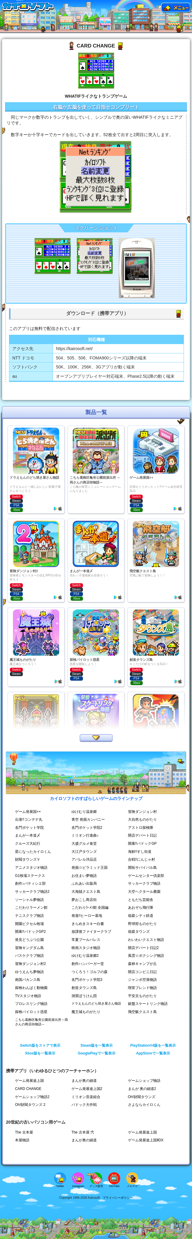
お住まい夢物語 (84, 876)
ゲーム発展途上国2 (87, 1089)
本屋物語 (22, 1140)
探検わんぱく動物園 (31, 988)
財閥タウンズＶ (27, 859)
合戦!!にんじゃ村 (141, 859)
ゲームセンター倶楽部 (146, 876)
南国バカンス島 (27, 980)
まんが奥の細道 (84, 1081)
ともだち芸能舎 (140, 900)
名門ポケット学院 (29, 827)
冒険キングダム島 (29, 948)
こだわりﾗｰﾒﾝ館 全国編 (90, 907)
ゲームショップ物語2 (32, 1097)
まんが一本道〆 (27, 835)
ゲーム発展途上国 (29, 1081)
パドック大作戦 (84, 1105)
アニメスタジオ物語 (31, 867)
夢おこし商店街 (84, 900)
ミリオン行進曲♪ (85, 835)
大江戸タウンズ (84, 852)
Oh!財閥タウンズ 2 (30, 1105)
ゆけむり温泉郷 (84, 812)
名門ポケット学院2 (87, 827)
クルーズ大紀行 (27, 843)
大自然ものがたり (142, 819)
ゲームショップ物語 (144, 1081)
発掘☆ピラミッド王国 (90, 867)
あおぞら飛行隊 (140, 907)
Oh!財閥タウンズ (141, 1097)
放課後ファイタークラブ (91, 931)
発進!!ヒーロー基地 (87, 916)
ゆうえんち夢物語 (29, 972)
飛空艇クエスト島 (142, 1012)
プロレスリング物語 (31, 1004)
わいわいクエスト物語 (146, 940)
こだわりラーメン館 (31, 907)
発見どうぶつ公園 (29, 940)
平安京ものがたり (142, 996)
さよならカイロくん (144, 1105)
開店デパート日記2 (143, 948)
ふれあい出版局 (84, 883)
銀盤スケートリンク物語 (148, 1004)
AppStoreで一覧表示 (153, 1053)
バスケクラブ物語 (29, 956)
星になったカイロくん (33, 852)
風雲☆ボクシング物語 (146, 956)
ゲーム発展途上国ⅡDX (146, 1140)
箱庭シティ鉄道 (140, 916)
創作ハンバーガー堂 (88, 964)
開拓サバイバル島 (142, 867)
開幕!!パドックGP (142, 843)
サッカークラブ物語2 (32, 892)
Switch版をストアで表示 (40, 1045)
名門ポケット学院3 (87, 980)
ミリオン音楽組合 (86, 1097)
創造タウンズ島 (84, 988)
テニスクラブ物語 (29, 916)
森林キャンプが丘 (142, 964)
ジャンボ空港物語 (142, 980)
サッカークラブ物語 (144, 883)
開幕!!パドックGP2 (30, 931)
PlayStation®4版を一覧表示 (153, 1045)
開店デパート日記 (142, 835)
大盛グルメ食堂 (84, 843)
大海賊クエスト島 (86, 892)
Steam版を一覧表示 (97, 1045)
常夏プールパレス (86, 940)
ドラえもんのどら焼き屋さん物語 (96, 1003)
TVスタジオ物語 (28, 996)
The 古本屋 (24, 1132)
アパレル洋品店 (84, 859)
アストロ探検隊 (140, 827)
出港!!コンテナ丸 (28, 819)
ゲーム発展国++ (28, 812)
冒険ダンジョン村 (142, 812)
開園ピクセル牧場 (29, 924)
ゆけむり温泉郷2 (85, 956)
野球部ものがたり (142, 924)
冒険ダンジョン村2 (30, 964)
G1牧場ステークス (30, 876)
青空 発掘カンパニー (88, 819)
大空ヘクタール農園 (144, 892)
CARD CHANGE (28, 1089)
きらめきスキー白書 (88, 924)
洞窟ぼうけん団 (84, 996)
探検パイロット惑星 (31, 1012)
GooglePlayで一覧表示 (96, 1053)
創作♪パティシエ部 (30, 883)
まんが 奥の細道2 (142, 1089)
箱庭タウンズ (139, 931)
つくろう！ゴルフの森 (90, 972)
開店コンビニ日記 (142, 972)
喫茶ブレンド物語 (142, 988)
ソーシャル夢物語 (29, 900)
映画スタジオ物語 (86, 948)
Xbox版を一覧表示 (40, 1053)
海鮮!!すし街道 (140, 852)
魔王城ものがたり (86, 1012)
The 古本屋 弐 (83, 1132)
